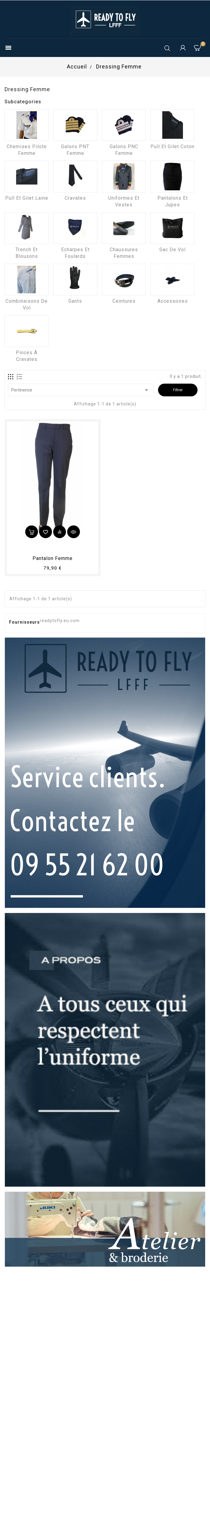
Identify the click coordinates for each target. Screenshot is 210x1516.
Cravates (75, 198)
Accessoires (172, 301)
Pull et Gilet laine (26, 198)
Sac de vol (172, 249)
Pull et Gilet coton (172, 146)
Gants (75, 301)
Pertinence (80, 390)
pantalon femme (53, 558)
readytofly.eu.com (60, 620)
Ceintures (124, 301)
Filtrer (178, 390)
